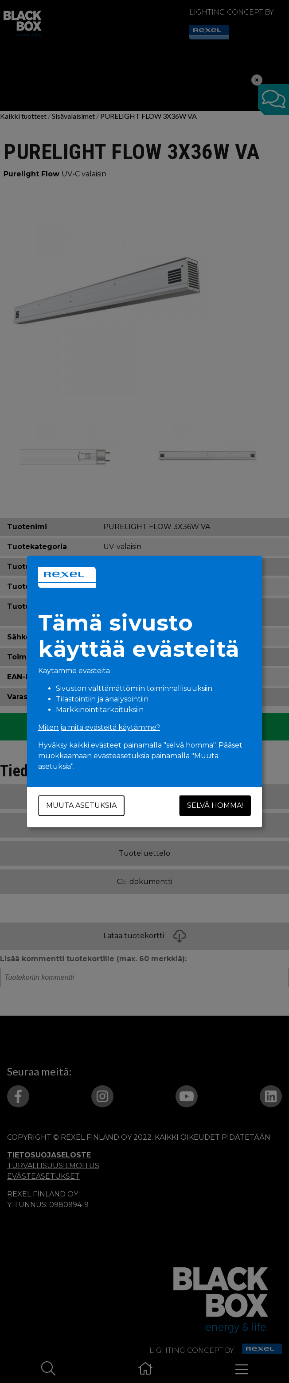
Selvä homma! (215, 805)
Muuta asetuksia (81, 805)
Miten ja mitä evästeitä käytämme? (99, 727)
